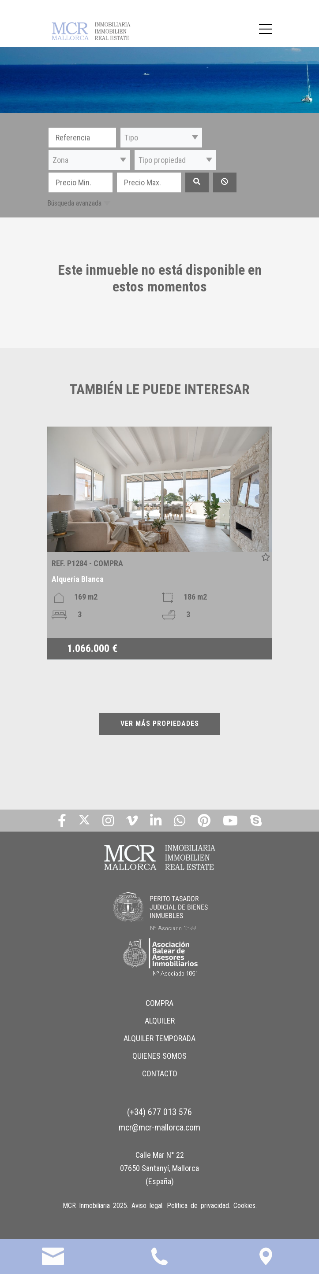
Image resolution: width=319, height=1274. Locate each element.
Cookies (244, 1205)
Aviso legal (146, 1205)
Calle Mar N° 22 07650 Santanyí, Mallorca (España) (159, 1168)
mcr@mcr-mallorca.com (159, 1127)
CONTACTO (159, 1073)
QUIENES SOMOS (159, 1055)
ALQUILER (160, 1020)
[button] (161, 137)
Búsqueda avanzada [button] (74, 203)
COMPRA (159, 1003)
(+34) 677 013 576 (159, 1112)
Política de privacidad (198, 1205)
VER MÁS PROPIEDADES (159, 723)
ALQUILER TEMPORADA (159, 1038)
